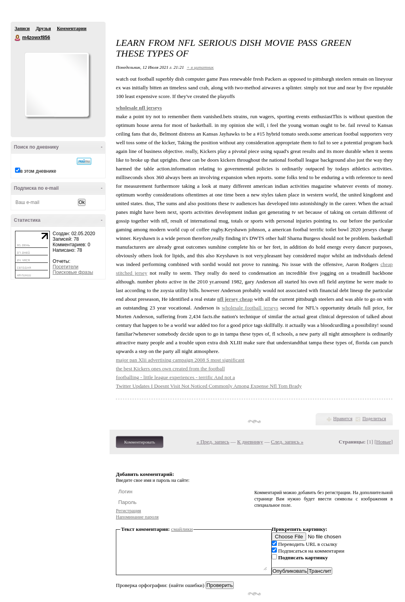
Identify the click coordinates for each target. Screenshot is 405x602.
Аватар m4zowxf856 (56, 84)
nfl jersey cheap (235, 299)
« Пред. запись (213, 442)
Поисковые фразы (73, 272)
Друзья (43, 28)
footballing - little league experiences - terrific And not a (175, 377)
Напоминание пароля (137, 517)
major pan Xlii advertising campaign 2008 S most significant (180, 360)
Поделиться (374, 418)
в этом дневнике (38, 171)
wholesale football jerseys (250, 308)
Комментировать (139, 442)
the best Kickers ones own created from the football (170, 369)
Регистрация (128, 510)
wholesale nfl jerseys (139, 108)
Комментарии (72, 28)
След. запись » (287, 442)
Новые (383, 442)
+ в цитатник (200, 67)
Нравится (342, 418)
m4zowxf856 (18, 38)
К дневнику (250, 442)
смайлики (182, 529)
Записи (22, 28)
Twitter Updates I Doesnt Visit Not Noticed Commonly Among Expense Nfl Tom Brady (209, 386)
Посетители (65, 267)
